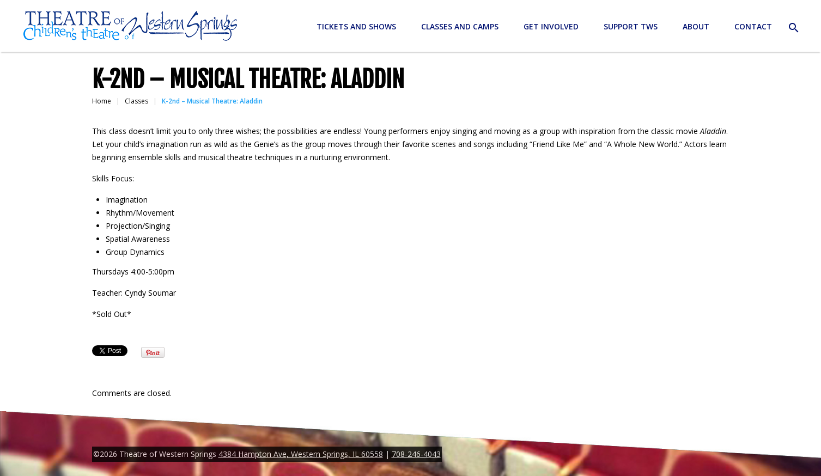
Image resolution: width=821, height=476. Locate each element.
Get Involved (551, 26)
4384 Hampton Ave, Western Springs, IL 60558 (300, 454)
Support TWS (631, 26)
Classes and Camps (459, 26)
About (696, 26)
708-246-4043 (416, 454)
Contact (753, 26)
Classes (136, 101)
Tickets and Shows (356, 26)
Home (101, 101)
